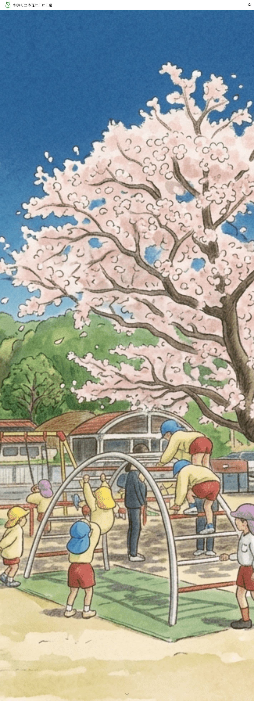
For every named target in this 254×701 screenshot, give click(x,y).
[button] (249, 5)
